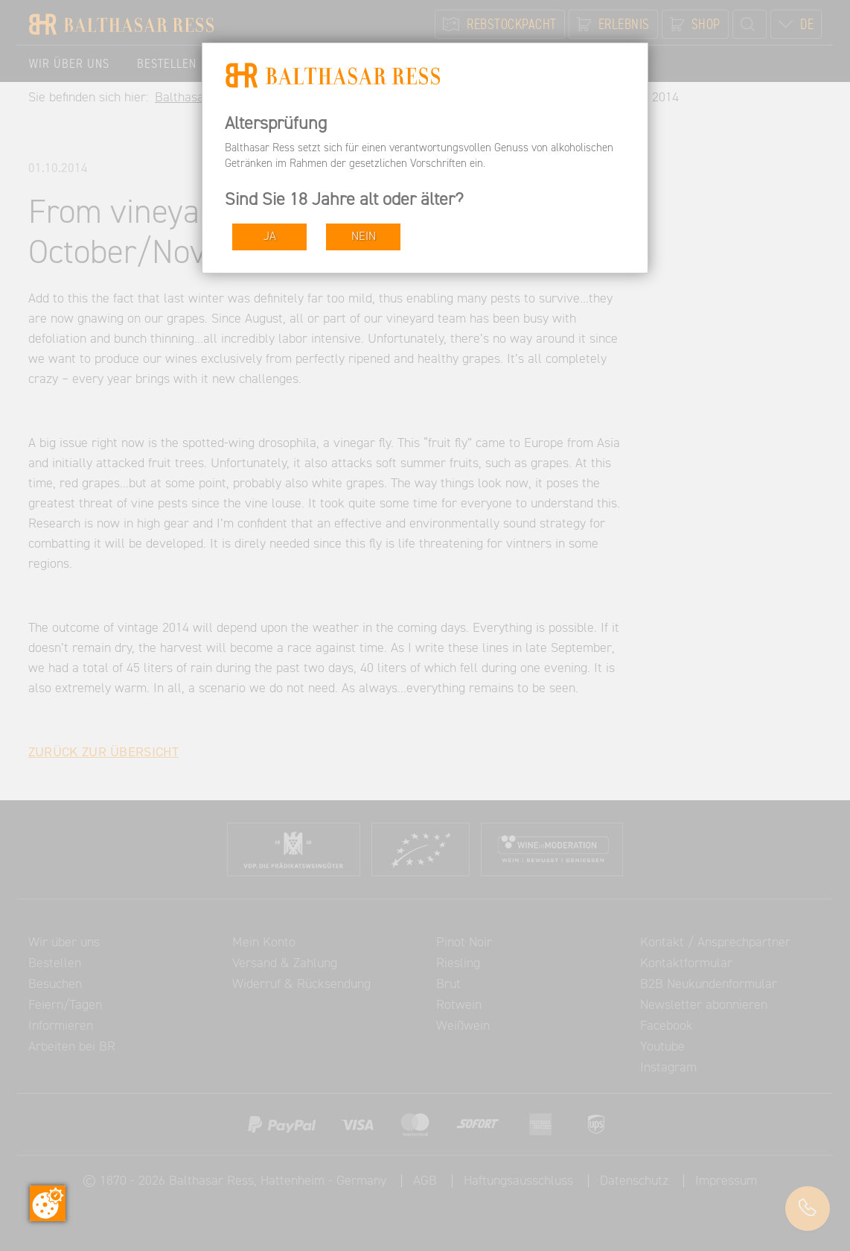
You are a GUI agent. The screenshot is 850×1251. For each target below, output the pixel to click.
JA (269, 236)
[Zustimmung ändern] (47, 1203)
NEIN (363, 236)
